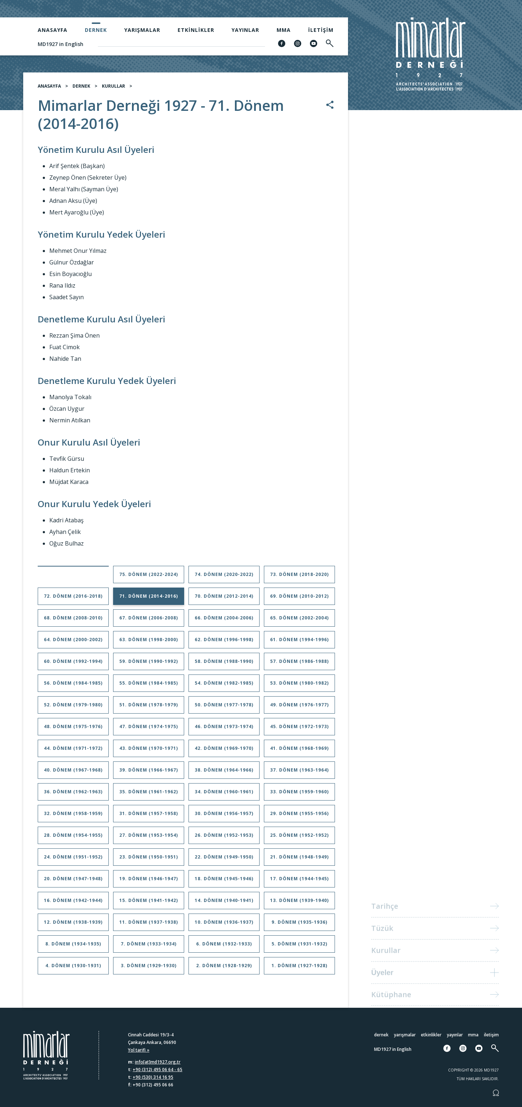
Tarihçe (384, 913)
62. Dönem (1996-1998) (224, 642)
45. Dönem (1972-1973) (299, 729)
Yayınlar (245, 29)
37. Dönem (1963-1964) (299, 773)
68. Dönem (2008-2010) (73, 621)
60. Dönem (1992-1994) (73, 664)
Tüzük (382, 935)
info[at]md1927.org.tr (158, 1062)
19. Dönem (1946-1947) (148, 881)
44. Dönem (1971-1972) (73, 751)
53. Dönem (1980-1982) (299, 686)
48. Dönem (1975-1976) (73, 729)
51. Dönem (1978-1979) (148, 708)
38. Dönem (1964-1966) (224, 773)
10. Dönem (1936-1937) (224, 925)
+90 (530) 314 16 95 (153, 1077)
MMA (284, 29)
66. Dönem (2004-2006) (224, 621)
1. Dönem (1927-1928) (299, 968)
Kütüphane (391, 1001)
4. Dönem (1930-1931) (73, 968)
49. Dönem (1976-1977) (299, 708)
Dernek (96, 29)
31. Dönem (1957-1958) (148, 816)
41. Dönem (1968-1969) (299, 751)
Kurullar (386, 957)
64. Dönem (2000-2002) (73, 642)
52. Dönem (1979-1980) (73, 708)
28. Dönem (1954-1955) (73, 838)
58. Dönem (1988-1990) (224, 664)
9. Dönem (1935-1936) (299, 925)
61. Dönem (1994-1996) (299, 642)
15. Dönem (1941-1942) (148, 903)
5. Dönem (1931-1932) (299, 947)
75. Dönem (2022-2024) (148, 577)
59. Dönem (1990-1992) (148, 664)
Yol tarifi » (138, 1050)
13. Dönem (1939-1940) (299, 903)
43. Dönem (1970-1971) (148, 751)
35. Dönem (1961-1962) (148, 794)
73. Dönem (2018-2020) (299, 577)
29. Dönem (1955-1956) (299, 816)
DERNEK (81, 89)
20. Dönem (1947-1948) (73, 881)
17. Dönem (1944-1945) (299, 881)
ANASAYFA (49, 89)
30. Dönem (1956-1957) (224, 816)
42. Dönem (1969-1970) (224, 751)
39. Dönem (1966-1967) (148, 773)
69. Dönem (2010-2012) (299, 599)
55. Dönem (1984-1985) (148, 686)
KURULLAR (113, 89)
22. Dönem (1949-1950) (224, 860)
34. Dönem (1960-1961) (224, 794)
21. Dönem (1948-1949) (299, 860)
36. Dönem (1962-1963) (73, 794)
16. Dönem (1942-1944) (73, 903)
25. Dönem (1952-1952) (299, 838)
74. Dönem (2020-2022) (224, 577)
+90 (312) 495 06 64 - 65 (157, 1069)
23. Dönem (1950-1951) (148, 860)
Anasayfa (52, 29)
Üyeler (382, 979)
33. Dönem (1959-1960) (299, 794)
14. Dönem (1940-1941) (224, 903)
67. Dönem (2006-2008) (148, 621)
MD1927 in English (60, 44)
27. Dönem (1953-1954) (148, 838)
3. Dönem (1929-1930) (149, 968)
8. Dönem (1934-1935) (73, 947)
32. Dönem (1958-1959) (73, 816)
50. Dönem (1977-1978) (224, 708)
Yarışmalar (142, 29)
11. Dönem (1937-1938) (148, 925)
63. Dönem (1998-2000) (148, 642)
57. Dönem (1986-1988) (299, 664)
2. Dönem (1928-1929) (224, 968)
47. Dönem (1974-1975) (148, 729)
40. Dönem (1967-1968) (73, 773)
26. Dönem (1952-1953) (224, 838)
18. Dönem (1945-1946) (224, 881)
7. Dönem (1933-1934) (149, 947)
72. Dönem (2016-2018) (73, 599)
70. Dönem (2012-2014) (224, 599)
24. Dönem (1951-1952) (73, 860)
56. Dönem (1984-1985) (73, 686)
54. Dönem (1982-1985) (224, 686)
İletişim (321, 29)
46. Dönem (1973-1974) (224, 729)
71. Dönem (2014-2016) (148, 599)
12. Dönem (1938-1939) (73, 925)
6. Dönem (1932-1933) (224, 947)
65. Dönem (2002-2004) (299, 621)
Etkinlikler (196, 29)
